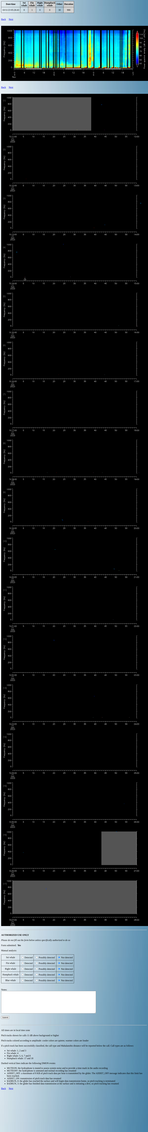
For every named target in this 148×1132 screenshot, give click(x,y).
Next (11, 19)
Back (3, 19)
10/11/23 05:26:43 (10, 10)
